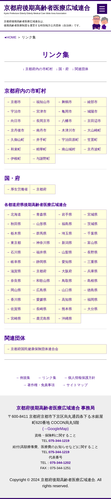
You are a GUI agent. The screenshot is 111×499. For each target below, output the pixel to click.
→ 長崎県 (39, 309)
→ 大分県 (90, 309)
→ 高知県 (65, 299)
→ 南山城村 (66, 149)
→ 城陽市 (90, 111)
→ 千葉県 (90, 233)
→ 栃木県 (13, 233)
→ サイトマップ (75, 385)
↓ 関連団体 (80, 69)
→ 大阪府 (65, 271)
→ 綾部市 (90, 102)
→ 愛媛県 (39, 299)
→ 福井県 (39, 252)
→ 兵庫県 (90, 271)
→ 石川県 (13, 252)
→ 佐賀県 (13, 309)
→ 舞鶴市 (65, 102)
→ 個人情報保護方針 (79, 377)
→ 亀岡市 (65, 111)
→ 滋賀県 (13, 271)
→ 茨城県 (90, 224)
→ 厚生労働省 (17, 189)
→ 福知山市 (41, 102)
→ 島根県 (90, 280)
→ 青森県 (39, 214)
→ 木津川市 (66, 130)
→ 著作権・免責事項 (39, 385)
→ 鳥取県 (65, 280)
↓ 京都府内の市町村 (38, 69)
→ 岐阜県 (13, 262)
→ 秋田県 (13, 224)
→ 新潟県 (65, 242)
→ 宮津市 (39, 111)
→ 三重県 (90, 262)
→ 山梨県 (65, 252)
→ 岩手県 (65, 214)
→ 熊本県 (65, 309)
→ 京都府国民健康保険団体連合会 (32, 349)
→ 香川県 (13, 299)
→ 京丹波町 (92, 149)
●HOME (10, 37)
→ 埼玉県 (65, 233)
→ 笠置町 (90, 139)
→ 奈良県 (13, 280)
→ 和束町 (13, 149)
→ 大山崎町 (92, 130)
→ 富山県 (90, 242)
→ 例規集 (23, 377)
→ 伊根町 (13, 158)
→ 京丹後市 (15, 130)
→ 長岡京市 (41, 121)
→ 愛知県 (65, 262)
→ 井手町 (39, 139)
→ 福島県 (65, 224)
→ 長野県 (90, 252)
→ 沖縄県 (65, 318)
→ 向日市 (13, 121)
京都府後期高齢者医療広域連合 (51, 10)
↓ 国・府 (62, 69)
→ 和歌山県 (41, 280)
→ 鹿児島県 (41, 318)
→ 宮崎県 (13, 318)
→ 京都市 (13, 102)
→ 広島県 (39, 290)
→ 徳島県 (90, 290)
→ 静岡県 (39, 262)
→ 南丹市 (39, 130)
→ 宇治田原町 (68, 139)
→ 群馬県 (39, 233)
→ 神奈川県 (41, 242)
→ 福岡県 (90, 299)
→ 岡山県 (13, 290)
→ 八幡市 (65, 121)
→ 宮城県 (90, 214)
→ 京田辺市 (92, 121)
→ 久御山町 (15, 139)
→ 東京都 (13, 242)
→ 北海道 (13, 214)
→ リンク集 (47, 377)
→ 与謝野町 (41, 158)
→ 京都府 (39, 189)
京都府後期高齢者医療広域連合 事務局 (55, 408)
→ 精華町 (39, 149)
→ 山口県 (65, 290)
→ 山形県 (39, 224)
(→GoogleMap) (55, 429)
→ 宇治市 (13, 111)
